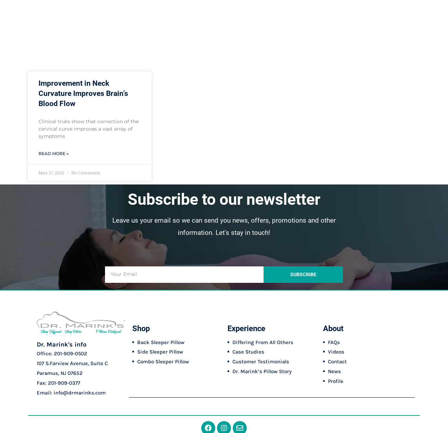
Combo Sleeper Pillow (163, 361)
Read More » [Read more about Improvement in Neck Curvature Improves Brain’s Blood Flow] (53, 153)
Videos (336, 352)
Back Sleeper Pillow (160, 342)
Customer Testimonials (260, 361)
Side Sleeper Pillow (160, 352)
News (334, 371)
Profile (335, 381)
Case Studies (248, 352)
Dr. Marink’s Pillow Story (262, 371)
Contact (337, 361)
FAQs (334, 342)
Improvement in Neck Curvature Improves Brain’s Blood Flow (83, 93)
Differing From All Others (262, 342)
